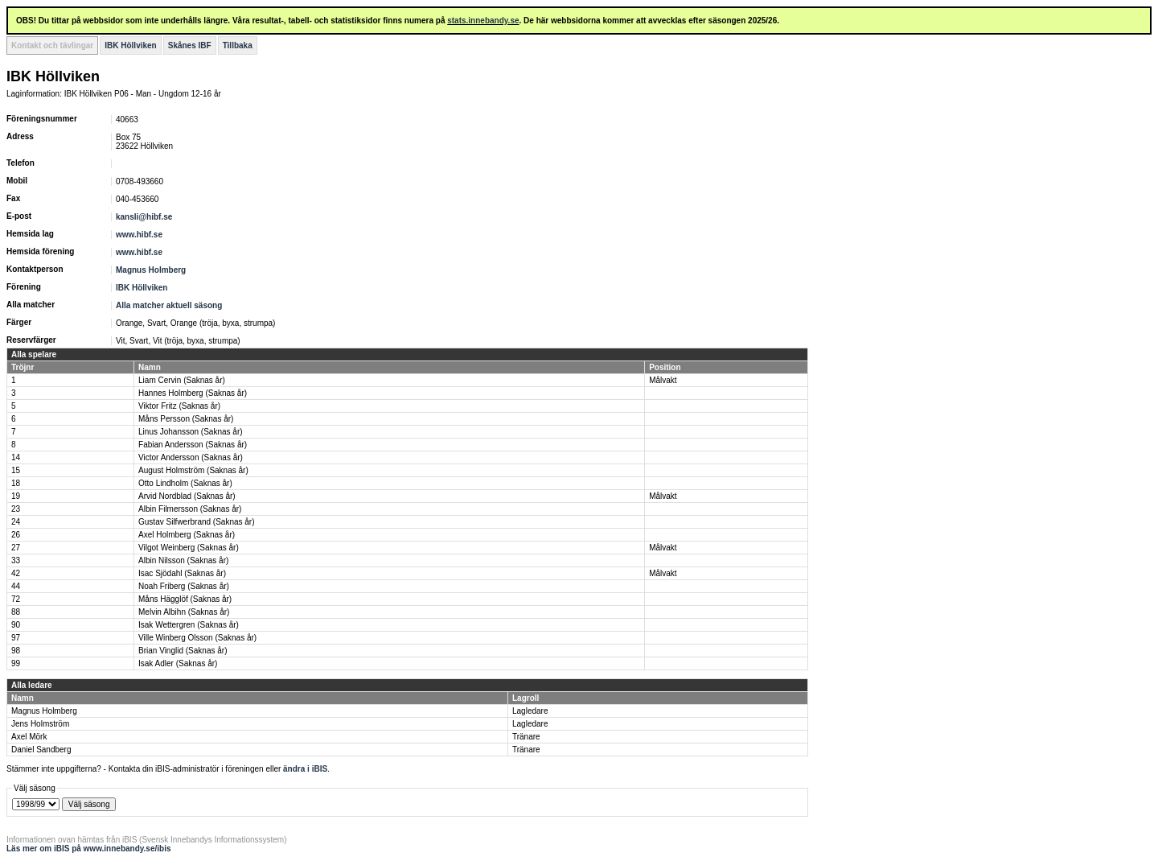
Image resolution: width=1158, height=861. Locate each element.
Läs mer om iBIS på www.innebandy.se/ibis (88, 848)
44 (15, 586)
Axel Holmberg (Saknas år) (186, 534)
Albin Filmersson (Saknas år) (189, 509)
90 (15, 624)
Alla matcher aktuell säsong (169, 305)
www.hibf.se (139, 234)
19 (15, 496)
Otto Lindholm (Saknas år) (185, 483)
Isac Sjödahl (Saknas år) (182, 573)
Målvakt (662, 380)
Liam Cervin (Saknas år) (181, 380)
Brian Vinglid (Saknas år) (182, 650)
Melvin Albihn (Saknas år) (183, 612)
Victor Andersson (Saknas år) (190, 457)
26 (15, 534)
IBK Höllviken (130, 45)
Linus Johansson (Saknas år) (190, 431)
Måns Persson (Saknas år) (185, 418)
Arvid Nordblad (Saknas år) (187, 496)
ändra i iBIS (305, 768)
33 (15, 560)
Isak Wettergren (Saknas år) (188, 624)
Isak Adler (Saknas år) (177, 663)
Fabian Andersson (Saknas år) (192, 444)
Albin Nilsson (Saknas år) (183, 560)
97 (15, 637)
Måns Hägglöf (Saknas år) (185, 599)
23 (15, 509)
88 (15, 612)
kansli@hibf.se (144, 216)
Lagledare (530, 711)
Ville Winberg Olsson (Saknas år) (197, 637)
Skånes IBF (189, 45)
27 (15, 547)
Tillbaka (238, 45)
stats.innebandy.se (483, 20)
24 (15, 521)
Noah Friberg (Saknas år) (183, 586)
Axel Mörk (29, 736)
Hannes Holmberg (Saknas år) (192, 393)
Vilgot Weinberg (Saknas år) (188, 547)
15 (15, 470)
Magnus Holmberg (151, 270)
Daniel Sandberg (41, 749)
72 (15, 599)
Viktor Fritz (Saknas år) (179, 406)
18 (15, 483)
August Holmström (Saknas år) (193, 470)
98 (15, 650)
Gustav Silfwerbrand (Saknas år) (196, 521)
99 (15, 663)
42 (15, 573)
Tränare (526, 736)
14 (15, 457)
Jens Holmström (40, 723)
